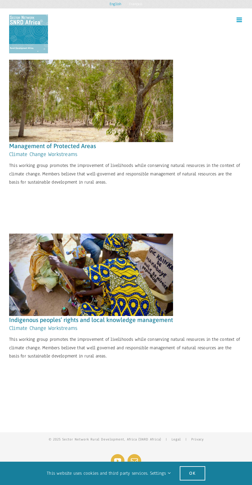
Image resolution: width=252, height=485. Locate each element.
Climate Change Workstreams (43, 154)
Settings (160, 473)
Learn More (30, 198)
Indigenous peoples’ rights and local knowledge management (91, 319)
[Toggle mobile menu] (240, 20)
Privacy (197, 439)
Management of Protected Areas (52, 145)
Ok (192, 473)
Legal (176, 439)
